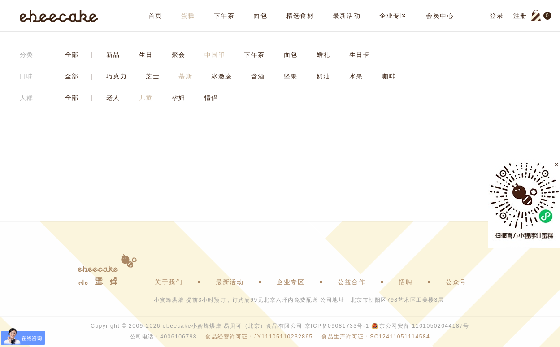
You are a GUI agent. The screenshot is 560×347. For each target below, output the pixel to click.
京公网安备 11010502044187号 (424, 326)
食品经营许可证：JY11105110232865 (259, 337)
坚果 (291, 76)
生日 (146, 54)
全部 (72, 54)
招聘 (405, 282)
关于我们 (168, 282)
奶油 (323, 76)
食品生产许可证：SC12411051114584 (375, 337)
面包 (260, 15)
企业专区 (393, 15)
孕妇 (179, 97)
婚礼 (323, 54)
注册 (520, 15)
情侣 (211, 97)
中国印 (215, 54)
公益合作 (351, 282)
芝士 (153, 76)
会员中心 (440, 15)
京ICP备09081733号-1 (337, 326)
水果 (356, 76)
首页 (155, 15)
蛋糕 (188, 15)
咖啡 (389, 76)
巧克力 (116, 76)
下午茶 (224, 15)
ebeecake (59, 15)
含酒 (258, 76)
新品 (113, 54)
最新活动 (346, 15)
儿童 (146, 97)
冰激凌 (221, 76)
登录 (497, 15)
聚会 (179, 54)
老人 (113, 97)
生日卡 (359, 54)
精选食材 (300, 15)
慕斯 (185, 76)
